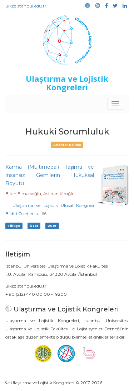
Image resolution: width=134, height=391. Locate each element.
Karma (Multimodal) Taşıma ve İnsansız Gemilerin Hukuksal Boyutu (49, 175)
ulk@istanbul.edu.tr (25, 6)
